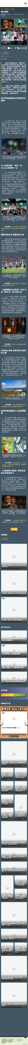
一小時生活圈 (15, 14)
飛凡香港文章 (5, 627)
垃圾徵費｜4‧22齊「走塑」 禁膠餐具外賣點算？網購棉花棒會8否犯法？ (14, 464)
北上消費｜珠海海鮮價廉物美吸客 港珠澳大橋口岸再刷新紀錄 (14, 228)
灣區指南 (3, 16)
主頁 (2, 9)
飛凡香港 (13, 9)
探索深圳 (9, 14)
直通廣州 (22, 14)
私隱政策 (10, 1041)
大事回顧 (5, 53)
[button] (10, 736)
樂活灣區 (7, 9)
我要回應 (14, 529)
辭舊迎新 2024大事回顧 (14, 709)
